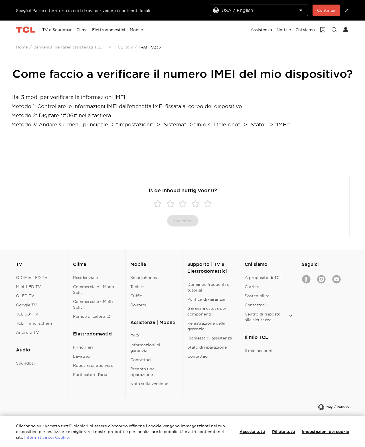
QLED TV (25, 295)
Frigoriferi (83, 347)
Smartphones (143, 277)
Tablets (137, 286)
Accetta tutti (252, 431)
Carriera (253, 286)
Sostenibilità (257, 295)
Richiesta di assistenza (209, 338)
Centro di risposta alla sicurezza (268, 317)
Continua (326, 10)
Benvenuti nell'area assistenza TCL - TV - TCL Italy (83, 47)
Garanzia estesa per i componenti (208, 311)
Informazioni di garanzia (145, 347)
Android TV (27, 332)
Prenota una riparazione (142, 371)
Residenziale (85, 277)
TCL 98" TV (27, 314)
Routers (138, 305)
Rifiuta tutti (283, 431)
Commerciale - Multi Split (93, 304)
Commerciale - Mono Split (93, 289)
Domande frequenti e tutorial (208, 287)
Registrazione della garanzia (206, 326)
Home (22, 47)
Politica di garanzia (206, 299)
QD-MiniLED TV (32, 277)
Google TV (26, 305)
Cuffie (136, 295)
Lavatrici (81, 356)
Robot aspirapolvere (93, 365)
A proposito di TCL (263, 277)
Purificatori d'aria (90, 374)
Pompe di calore (91, 316)
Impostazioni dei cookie (325, 431)
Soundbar (25, 363)
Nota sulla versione (149, 383)
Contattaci (140, 359)
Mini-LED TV (28, 286)
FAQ (134, 335)
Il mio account (259, 350)
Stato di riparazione (207, 347)
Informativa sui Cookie (46, 437)
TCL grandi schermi (35, 323)
